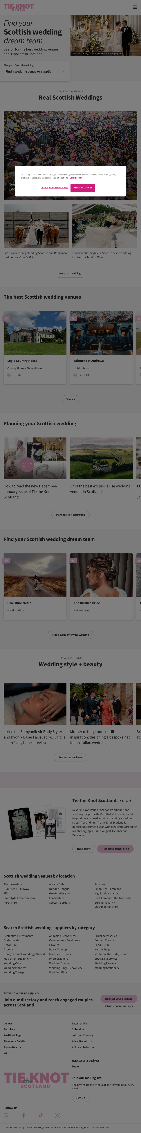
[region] (70, 181)
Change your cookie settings (54, 187)
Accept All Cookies (83, 188)
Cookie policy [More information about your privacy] (76, 178)
